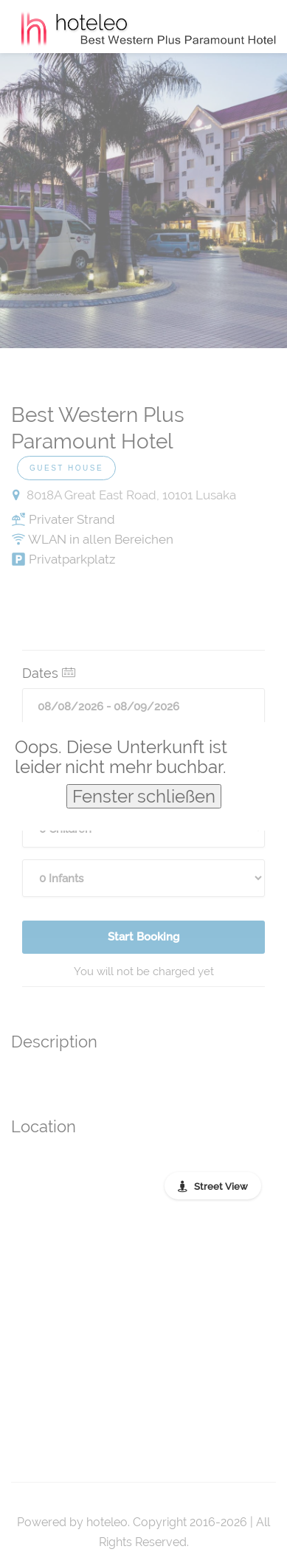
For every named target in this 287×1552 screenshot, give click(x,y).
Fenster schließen (143, 796)
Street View (221, 1186)
